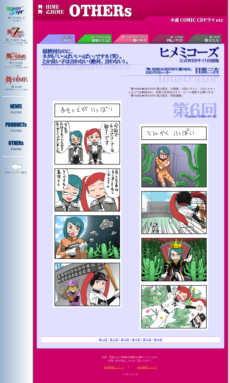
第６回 (158, 339)
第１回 (103, 339)
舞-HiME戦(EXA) (203, 39)
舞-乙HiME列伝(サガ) (167, 39)
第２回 (114, 339)
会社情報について (147, 367)
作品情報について (114, 367)
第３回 (125, 339)
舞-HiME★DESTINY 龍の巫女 (130, 39)
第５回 (147, 339)
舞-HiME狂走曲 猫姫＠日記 (94, 39)
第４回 (136, 339)
